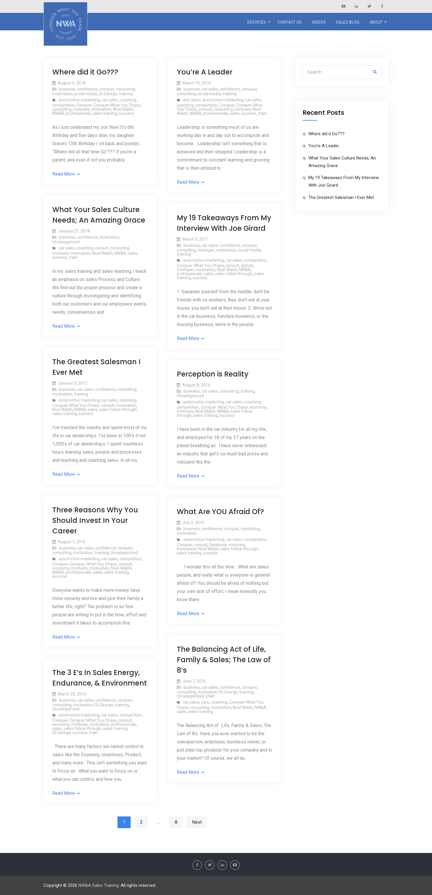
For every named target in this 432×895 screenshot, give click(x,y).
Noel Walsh (123, 109)
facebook (218, 544)
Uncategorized (66, 242)
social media (85, 93)
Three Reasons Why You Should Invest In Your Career (95, 520)
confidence (87, 89)
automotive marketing (79, 100)
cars (205, 702)
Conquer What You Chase (117, 105)
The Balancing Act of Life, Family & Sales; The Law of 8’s (224, 659)
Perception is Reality (212, 374)
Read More (63, 174)
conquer (106, 89)
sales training (105, 113)
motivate (81, 109)
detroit (247, 265)
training (126, 93)
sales (235, 113)
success (126, 113)
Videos (319, 22)
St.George (108, 93)
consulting (125, 89)
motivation (62, 93)
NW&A (58, 113)
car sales (109, 100)
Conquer (84, 105)
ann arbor (192, 100)
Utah (210, 696)
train (262, 113)
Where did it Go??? (85, 72)
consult (205, 109)
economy (258, 407)
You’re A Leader (204, 72)
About (376, 22)
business (67, 89)
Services (256, 22)
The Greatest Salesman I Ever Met (341, 197)
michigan (206, 250)
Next (197, 822)
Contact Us (289, 22)
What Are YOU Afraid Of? (220, 511)
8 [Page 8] (176, 822)
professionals (78, 113)
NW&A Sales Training (98, 885)
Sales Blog (348, 22)
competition (63, 105)
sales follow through (234, 273)
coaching (128, 100)
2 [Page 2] (141, 822)
